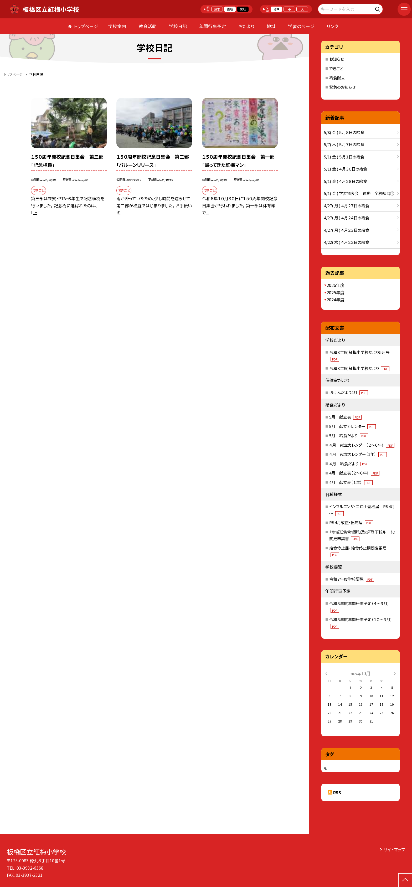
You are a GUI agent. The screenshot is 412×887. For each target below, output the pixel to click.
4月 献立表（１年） (351, 482)
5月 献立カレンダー (352, 426)
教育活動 (148, 26)
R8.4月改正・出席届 (351, 522)
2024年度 (335, 299)
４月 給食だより (349, 463)
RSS (337, 792)
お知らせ (336, 59)
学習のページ (301, 26)
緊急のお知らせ (342, 87)
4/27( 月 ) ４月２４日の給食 (346, 217)
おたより (246, 26)
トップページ (86, 26)
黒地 (243, 9)
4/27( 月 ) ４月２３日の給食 (346, 230)
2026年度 (335, 285)
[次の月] (395, 673)
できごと (336, 68)
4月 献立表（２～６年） (354, 473)
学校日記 (178, 26)
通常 (217, 9)
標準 (276, 9)
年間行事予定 (212, 26)
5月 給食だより (348, 435)
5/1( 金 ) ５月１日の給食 (344, 156)
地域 (271, 26)
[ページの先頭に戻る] (405, 880)
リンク (332, 26)
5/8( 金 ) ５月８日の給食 (344, 132)
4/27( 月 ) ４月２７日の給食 (346, 205)
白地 (230, 9)
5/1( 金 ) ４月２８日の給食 (345, 181)
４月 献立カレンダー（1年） (358, 454)
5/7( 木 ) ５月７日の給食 (344, 144)
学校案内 (117, 26)
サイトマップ (394, 849)
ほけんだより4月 (348, 392)
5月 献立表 (345, 417)
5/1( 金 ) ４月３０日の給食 (345, 169)
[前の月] (326, 673)
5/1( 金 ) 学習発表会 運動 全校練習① (359, 193)
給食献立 (337, 77)
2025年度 (335, 292)
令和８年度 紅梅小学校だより (359, 368)
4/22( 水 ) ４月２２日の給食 (346, 242)
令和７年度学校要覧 (351, 579)
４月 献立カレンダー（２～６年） (361, 445)
